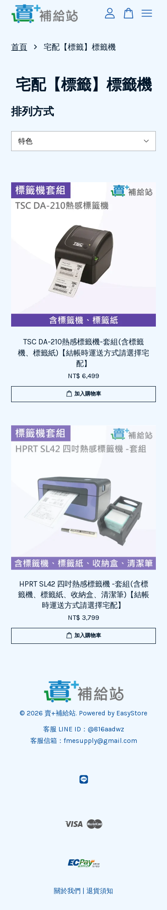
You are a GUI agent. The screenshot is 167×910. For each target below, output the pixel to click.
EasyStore (131, 713)
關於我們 (67, 891)
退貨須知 (99, 891)
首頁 (19, 47)
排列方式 (32, 111)
